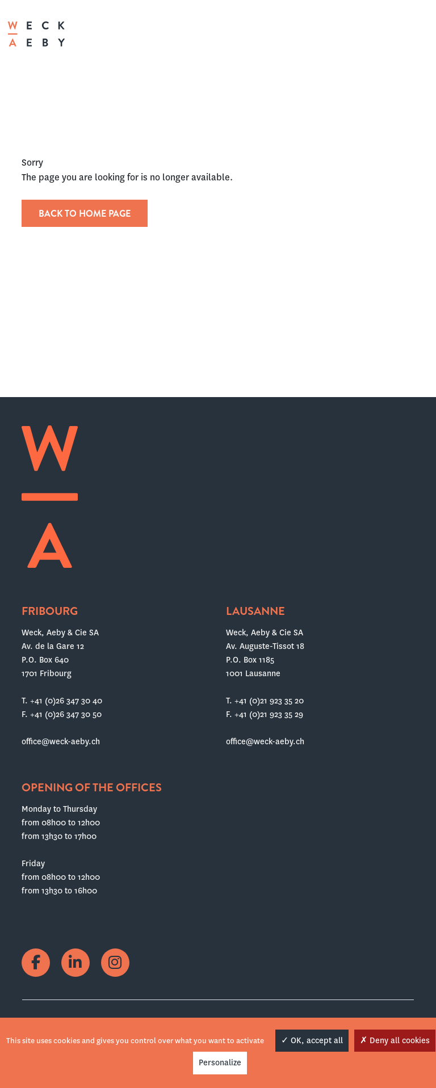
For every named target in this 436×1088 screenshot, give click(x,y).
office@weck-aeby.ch (61, 741)
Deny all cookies (395, 1040)
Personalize (220, 1062)
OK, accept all (312, 1040)
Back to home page (85, 213)
